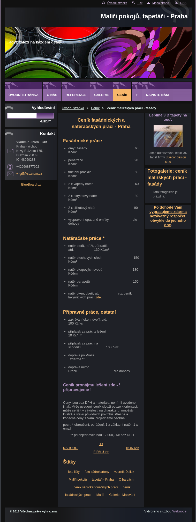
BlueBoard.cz (31, 184)
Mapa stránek (161, 2)
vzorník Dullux (124, 472)
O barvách (126, 479)
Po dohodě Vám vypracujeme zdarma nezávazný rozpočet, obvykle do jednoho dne (168, 216)
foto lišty (74, 472)
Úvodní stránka (117, 2)
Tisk (139, 2)
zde (98, 297)
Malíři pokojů (78, 479)
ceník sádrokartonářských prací (96, 487)
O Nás (52, 95)
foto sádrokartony (97, 472)
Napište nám (157, 95)
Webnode (179, 511)
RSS (183, 2)
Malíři (100, 495)
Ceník (95, 108)
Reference (75, 95)
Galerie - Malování (122, 495)
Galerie (101, 95)
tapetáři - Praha (103, 479)
